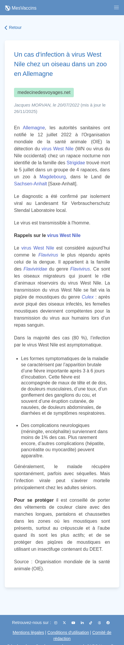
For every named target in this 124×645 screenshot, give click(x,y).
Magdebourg (53, 176)
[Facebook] (108, 623)
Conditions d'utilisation (68, 632)
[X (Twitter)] (64, 623)
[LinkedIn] (82, 623)
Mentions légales (28, 632)
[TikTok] (91, 623)
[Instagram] (56, 623)
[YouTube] (73, 623)
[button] (116, 7)
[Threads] (100, 623)
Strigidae (76, 162)
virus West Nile (58, 148)
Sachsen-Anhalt (30, 183)
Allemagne (34, 127)
